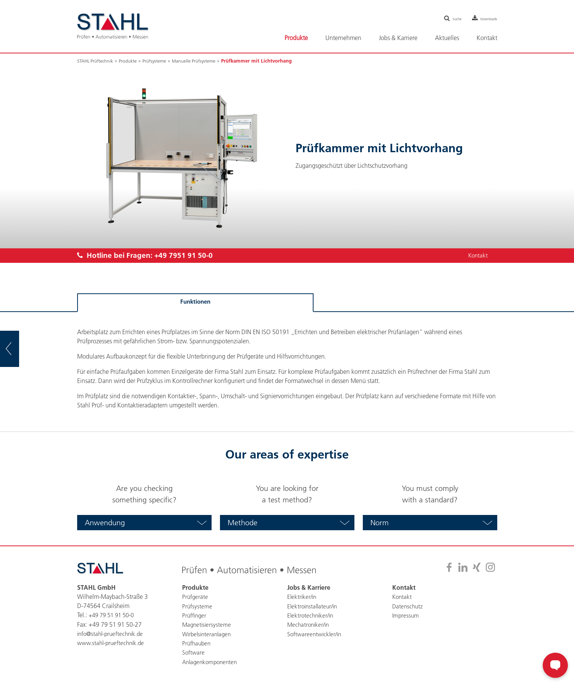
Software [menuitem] (193, 652)
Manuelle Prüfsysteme (202, 61)
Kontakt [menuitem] (487, 38)
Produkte (132, 61)
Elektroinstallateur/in (313, 606)
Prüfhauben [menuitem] (197, 643)
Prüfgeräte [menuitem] (195, 597)
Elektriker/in (302, 597)
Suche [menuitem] (444, 18)
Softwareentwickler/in (315, 634)
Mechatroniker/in (309, 625)
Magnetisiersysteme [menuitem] (207, 625)
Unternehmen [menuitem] (343, 38)
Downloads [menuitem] (484, 18)
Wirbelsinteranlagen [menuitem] (208, 634)
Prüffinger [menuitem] (195, 615)
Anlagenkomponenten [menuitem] (211, 661)
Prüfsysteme (160, 61)
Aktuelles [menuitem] (447, 38)
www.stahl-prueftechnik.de (112, 643)
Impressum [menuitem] (406, 615)
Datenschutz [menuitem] (408, 606)
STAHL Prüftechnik (97, 61)
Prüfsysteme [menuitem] (197, 606)
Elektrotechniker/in (311, 615)
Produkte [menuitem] (296, 38)
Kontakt (477, 256)
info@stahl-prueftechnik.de (112, 634)
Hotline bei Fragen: (148, 256)
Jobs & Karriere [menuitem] (398, 38)
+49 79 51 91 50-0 (113, 615)
